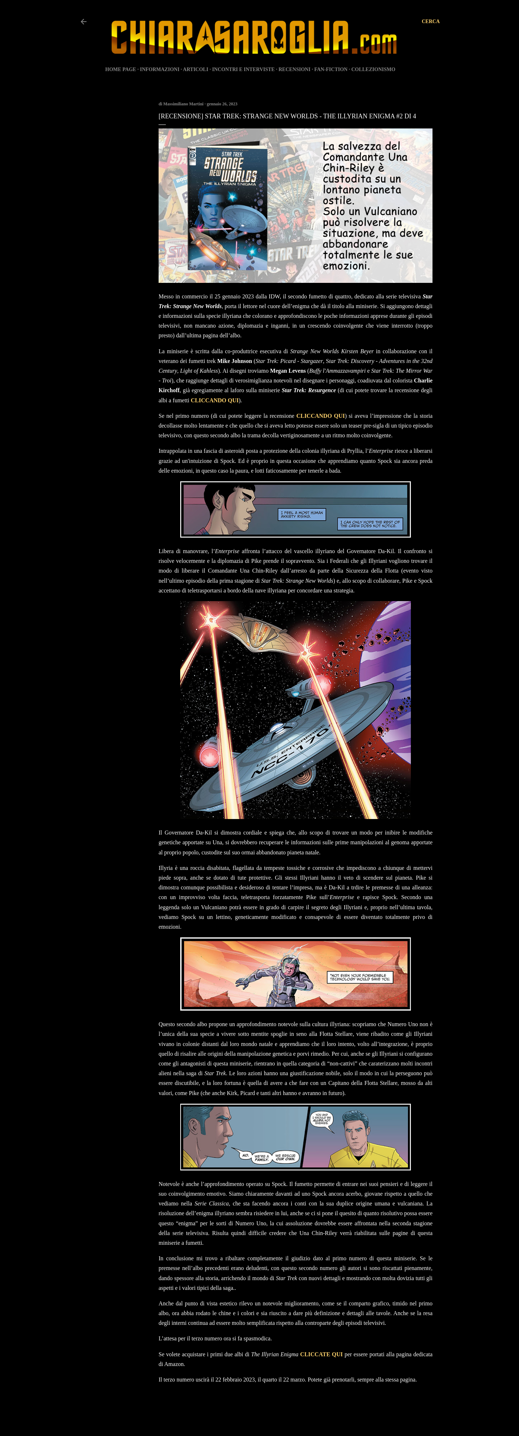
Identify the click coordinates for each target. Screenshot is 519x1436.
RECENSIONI (295, 69)
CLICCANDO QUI (215, 400)
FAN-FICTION (330, 69)
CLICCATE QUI (321, 1354)
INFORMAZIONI (159, 69)
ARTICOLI (195, 69)
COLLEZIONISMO (373, 69)
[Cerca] (431, 21)
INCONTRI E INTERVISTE (243, 69)
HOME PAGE (120, 69)
